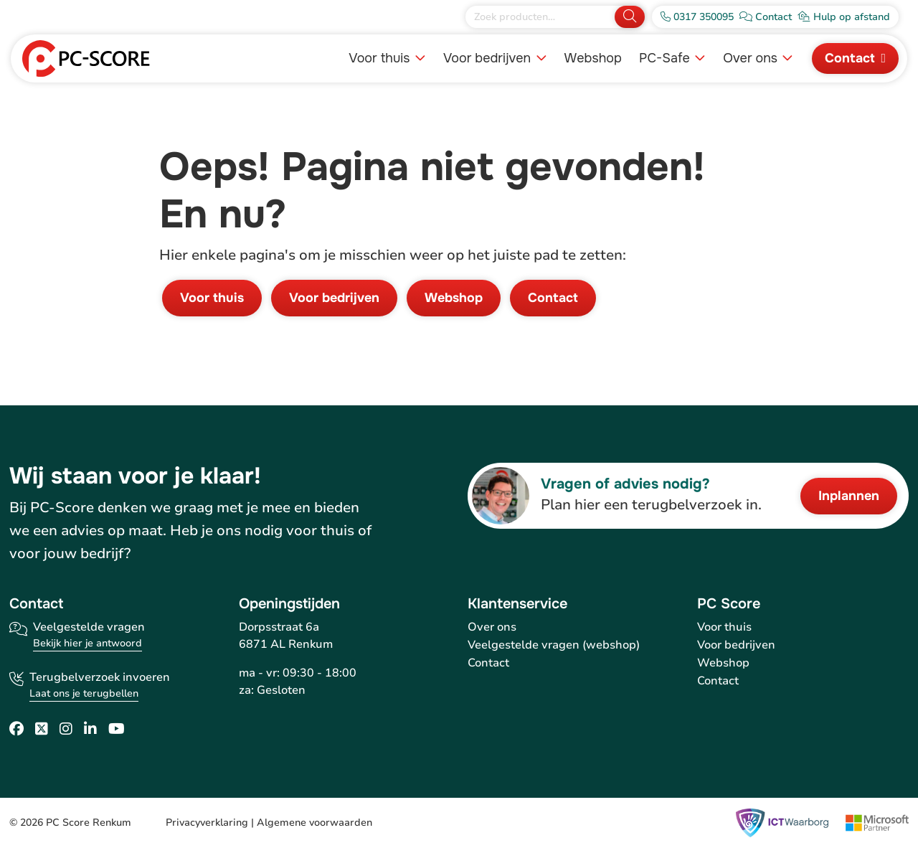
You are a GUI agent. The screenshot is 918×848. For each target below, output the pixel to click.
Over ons (752, 58)
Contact (850, 58)
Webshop (593, 58)
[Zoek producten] (541, 16)
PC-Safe (666, 58)
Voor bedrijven (488, 58)
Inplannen (848, 496)
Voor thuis (381, 58)
